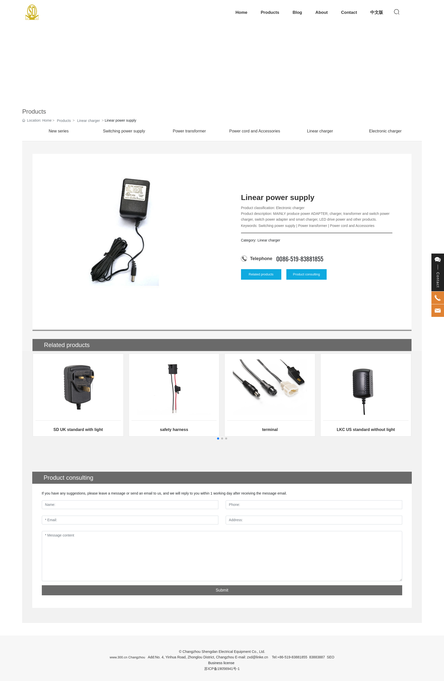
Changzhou (136, 657)
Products (64, 121)
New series (59, 131)
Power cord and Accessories (254, 131)
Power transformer (189, 131)
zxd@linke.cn (257, 657)
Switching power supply (124, 131)
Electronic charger (385, 131)
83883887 (317, 657)
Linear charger (88, 121)
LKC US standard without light (366, 429)
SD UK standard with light (78, 429)
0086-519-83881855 (299, 258)
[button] (218, 438)
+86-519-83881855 (292, 657)
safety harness (174, 429)
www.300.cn (118, 657)
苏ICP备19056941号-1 (222, 669)
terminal (270, 429)
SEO (330, 657)
